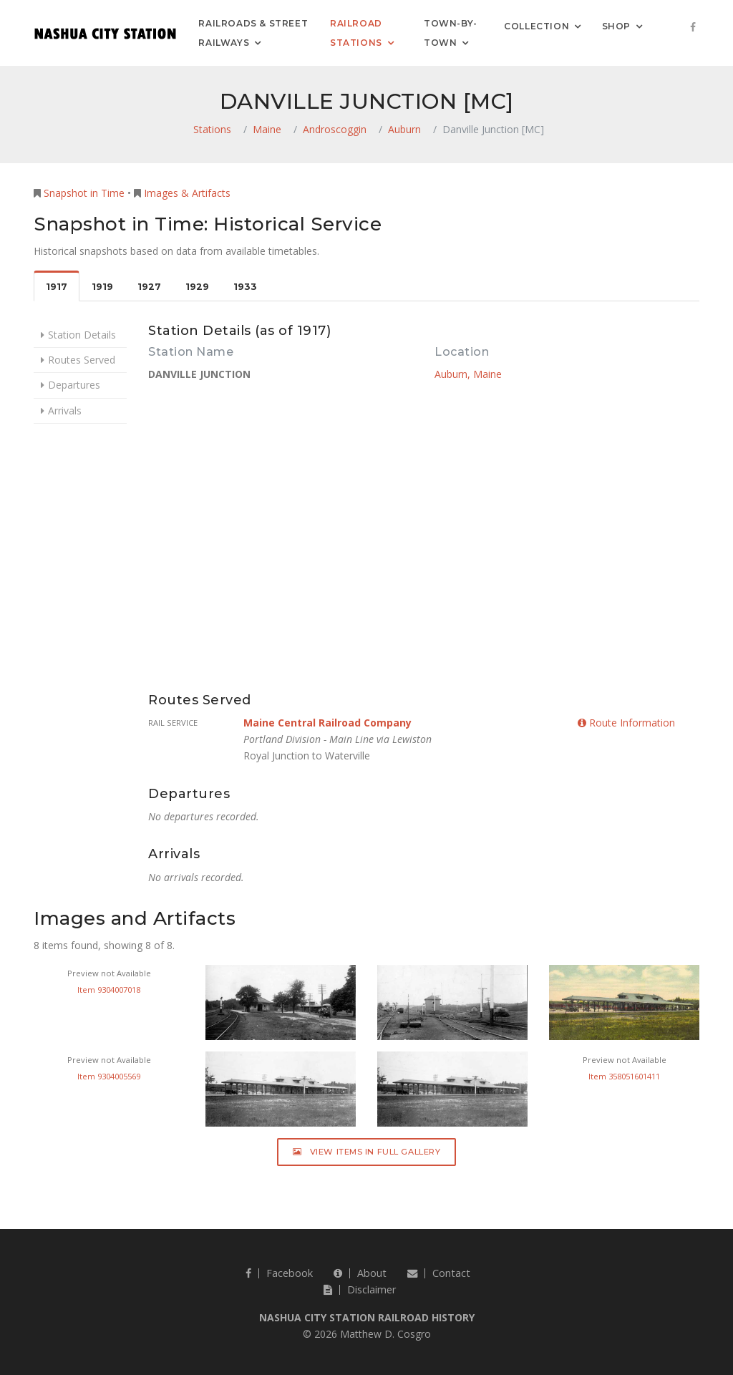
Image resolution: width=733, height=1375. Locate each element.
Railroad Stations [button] (356, 33)
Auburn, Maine (468, 374)
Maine (267, 129)
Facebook (279, 1273)
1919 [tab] (102, 286)
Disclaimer (360, 1289)
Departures (74, 385)
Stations (212, 129)
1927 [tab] (149, 286)
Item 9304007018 (108, 989)
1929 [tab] (197, 286)
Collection (536, 25)
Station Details (82, 334)
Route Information (626, 722)
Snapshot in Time (84, 193)
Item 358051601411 (624, 1076)
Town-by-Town (450, 33)
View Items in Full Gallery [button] (367, 1152)
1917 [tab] (56, 286)
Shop (616, 25)
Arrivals (65, 410)
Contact (438, 1273)
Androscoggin (334, 129)
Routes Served (81, 359)
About (360, 1273)
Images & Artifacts (187, 193)
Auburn (404, 129)
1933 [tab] (245, 286)
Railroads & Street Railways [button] (253, 33)
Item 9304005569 (108, 1076)
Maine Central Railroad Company (327, 722)
